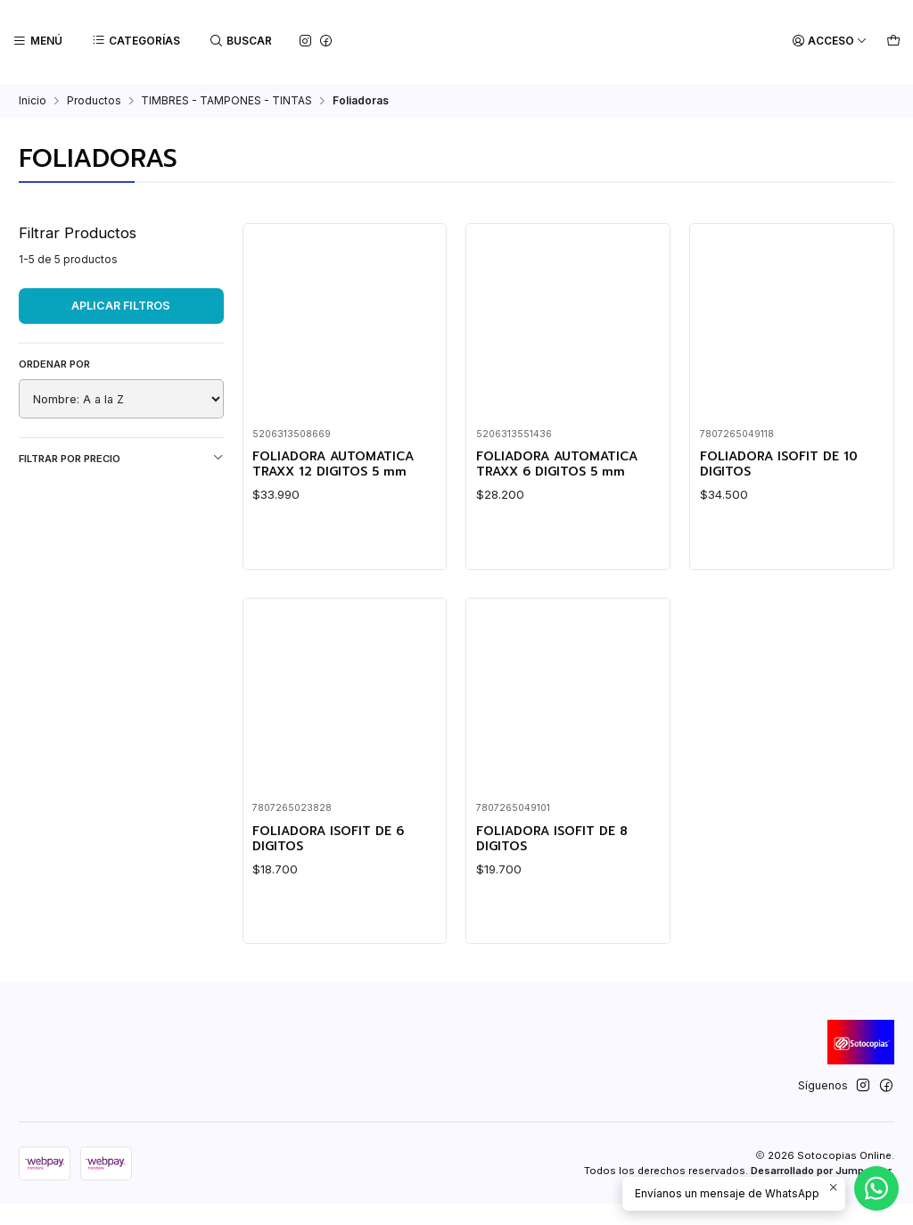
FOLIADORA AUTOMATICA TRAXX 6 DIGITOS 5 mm (566, 464)
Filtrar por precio (121, 456)
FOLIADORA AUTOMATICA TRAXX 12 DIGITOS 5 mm (342, 464)
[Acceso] (832, 41)
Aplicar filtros (120, 303)
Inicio (32, 99)
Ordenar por (54, 362)
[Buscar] (238, 41)
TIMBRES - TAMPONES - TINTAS (226, 99)
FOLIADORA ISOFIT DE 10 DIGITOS (787, 464)
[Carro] (893, 41)
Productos (94, 99)
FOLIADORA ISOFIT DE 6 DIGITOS (336, 927)
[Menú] (37, 41)
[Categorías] (134, 41)
